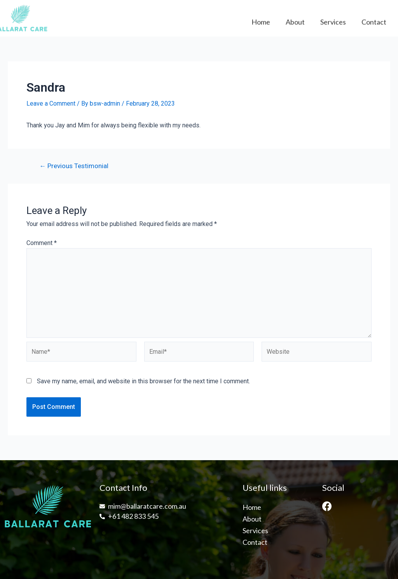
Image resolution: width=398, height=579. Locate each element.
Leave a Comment (50, 103)
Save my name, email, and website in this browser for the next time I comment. (143, 381)
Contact (373, 24)
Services (333, 24)
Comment (41, 243)
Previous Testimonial (73, 166)
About (295, 24)
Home (260, 24)
